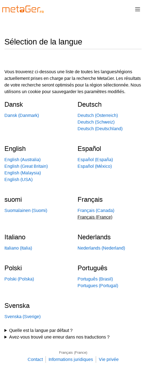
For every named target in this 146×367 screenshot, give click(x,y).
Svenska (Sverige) (22, 316)
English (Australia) (22, 159)
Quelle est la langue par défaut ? (41, 330)
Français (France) (73, 352)
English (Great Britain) (26, 166)
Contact (35, 359)
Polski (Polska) (19, 279)
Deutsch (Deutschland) (100, 128)
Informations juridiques (71, 359)
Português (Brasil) (95, 279)
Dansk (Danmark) (21, 115)
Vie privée (109, 359)
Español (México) (95, 166)
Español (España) (95, 159)
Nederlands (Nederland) (101, 248)
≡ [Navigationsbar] (137, 9)
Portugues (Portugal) (98, 285)
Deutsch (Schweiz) (96, 122)
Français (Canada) (96, 210)
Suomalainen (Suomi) (25, 210)
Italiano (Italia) (18, 248)
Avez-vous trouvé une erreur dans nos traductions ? (59, 337)
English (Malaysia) (22, 173)
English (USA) (18, 179)
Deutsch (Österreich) (98, 115)
